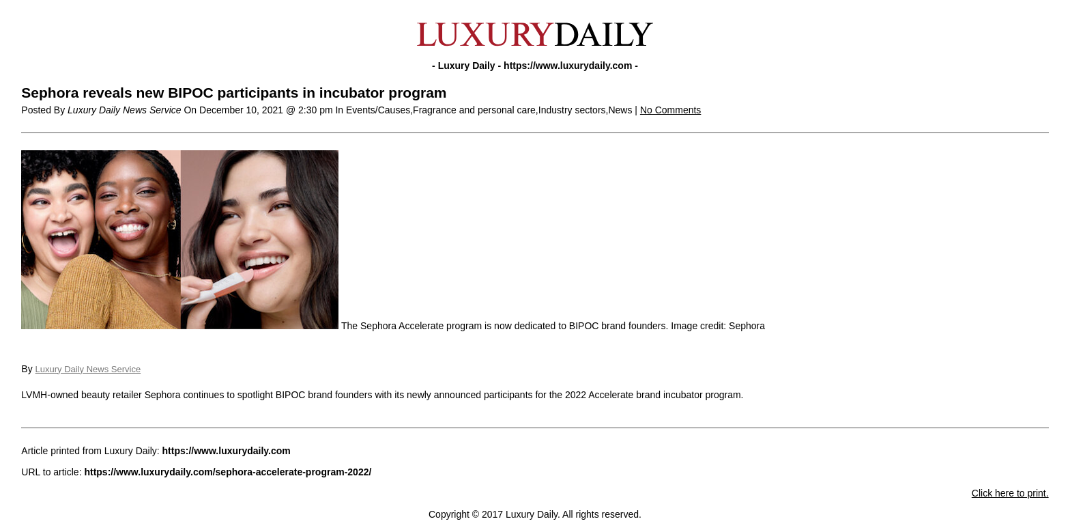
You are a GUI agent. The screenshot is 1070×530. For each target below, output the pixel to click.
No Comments (670, 109)
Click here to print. (1010, 493)
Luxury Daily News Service (88, 369)
